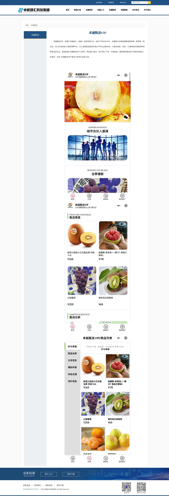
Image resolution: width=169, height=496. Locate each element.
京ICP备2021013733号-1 (31, 489)
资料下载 (71, 474)
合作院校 (99, 2)
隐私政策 (48, 485)
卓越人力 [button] (100, 10)
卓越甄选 (111, 2)
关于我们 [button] (147, 10)
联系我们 (37, 485)
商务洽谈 (123, 2)
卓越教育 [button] (112, 10)
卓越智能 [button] (124, 10)
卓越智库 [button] (89, 10)
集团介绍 (77, 10)
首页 (67, 10)
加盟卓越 (26, 485)
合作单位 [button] (135, 10)
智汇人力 (49, 474)
